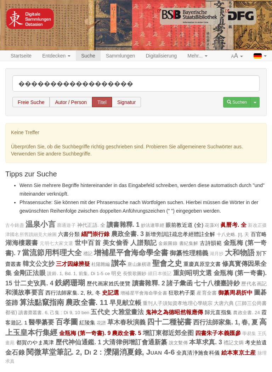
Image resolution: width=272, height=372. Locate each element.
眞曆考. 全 (233, 224)
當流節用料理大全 (51, 252)
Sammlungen (120, 56)
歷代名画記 (254, 283)
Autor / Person (71, 102)
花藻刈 (212, 225)
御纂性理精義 (189, 253)
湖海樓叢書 (21, 242)
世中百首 (88, 242)
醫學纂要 (41, 322)
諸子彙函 (179, 283)
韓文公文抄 (39, 263)
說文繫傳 (178, 342)
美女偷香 (116, 242)
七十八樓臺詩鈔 (217, 283)
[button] (237, 56)
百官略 (259, 234)
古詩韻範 (211, 243)
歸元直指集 (218, 312)
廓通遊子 (66, 225)
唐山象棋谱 (139, 264)
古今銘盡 (14, 225)
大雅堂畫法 (128, 312)
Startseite (21, 56)
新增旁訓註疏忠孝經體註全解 (180, 234)
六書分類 (69, 234)
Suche (88, 56)
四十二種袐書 (169, 322)
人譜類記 (143, 242)
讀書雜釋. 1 (123, 224)
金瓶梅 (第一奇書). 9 (85, 333)
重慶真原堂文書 (202, 264)
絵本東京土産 (238, 352)
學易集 (249, 333)
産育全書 (207, 293)
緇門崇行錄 (95, 234)
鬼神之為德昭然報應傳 (174, 312)
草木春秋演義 (126, 322)
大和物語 (240, 252)
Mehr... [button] (197, 56)
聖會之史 (167, 263)
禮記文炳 (233, 342)
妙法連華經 (152, 225)
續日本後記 (160, 273)
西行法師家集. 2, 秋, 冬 (73, 293)
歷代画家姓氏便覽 (108, 283)
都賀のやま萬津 (35, 342)
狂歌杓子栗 (182, 293)
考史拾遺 (256, 342)
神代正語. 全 (91, 225)
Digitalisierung (161, 56)
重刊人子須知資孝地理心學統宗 (177, 303)
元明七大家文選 (56, 243)
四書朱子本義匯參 (218, 333)
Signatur (126, 102)
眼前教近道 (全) (184, 225)
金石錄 (15, 352)
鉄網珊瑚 (70, 283)
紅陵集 (87, 322)
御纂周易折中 (235, 292)
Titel (102, 102)
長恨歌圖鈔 (135, 273)
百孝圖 (67, 322)
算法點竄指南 (41, 302)
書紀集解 (188, 243)
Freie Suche (31, 102)
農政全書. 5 (126, 333)
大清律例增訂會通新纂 (135, 342)
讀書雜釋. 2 (148, 283)
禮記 (87, 253)
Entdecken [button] (56, 56)
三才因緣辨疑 (73, 264)
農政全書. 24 (246, 312)
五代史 (100, 312)
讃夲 (118, 263)
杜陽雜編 (100, 264)
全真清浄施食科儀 (198, 353)
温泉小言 (41, 224)
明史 (116, 273)
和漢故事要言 (24, 292)
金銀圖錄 (167, 243)
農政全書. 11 (87, 302)
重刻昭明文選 (192, 273)
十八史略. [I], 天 (233, 234)
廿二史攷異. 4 (33, 283)
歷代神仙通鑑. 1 (78, 342)
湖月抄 (216, 253)
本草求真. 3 (205, 342)
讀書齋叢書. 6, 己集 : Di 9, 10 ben (53, 312)
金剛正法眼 (29, 273)
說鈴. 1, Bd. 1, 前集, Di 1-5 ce (78, 273)
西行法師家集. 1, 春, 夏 (225, 322)
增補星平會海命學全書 (131, 252)
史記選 (110, 292)
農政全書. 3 (127, 233)
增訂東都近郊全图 (168, 333)
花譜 (101, 323)
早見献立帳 (125, 302)
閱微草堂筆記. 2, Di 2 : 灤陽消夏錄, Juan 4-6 (100, 352)
